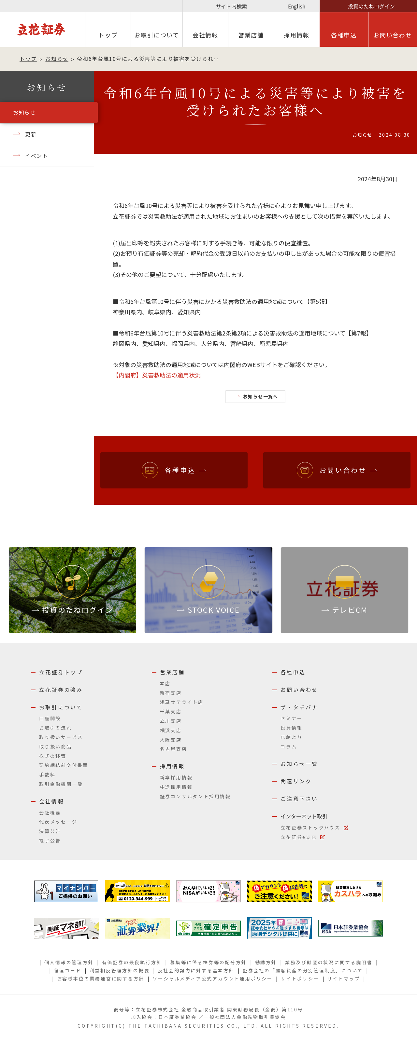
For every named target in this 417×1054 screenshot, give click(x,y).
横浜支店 (171, 730)
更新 (30, 134)
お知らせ (56, 58)
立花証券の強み (61, 689)
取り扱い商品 (55, 746)
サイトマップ (343, 978)
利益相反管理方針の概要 (120, 970)
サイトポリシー (300, 978)
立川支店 (171, 721)
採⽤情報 (296, 35)
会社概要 (50, 812)
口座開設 (50, 718)
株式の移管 (52, 756)
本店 (165, 683)
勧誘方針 (266, 962)
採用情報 (172, 766)
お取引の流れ (55, 727)
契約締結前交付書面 (63, 765)
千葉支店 (171, 711)
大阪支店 (171, 739)
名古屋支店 (173, 749)
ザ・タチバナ (299, 707)
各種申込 (344, 35)
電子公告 (50, 840)
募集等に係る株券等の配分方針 (208, 962)
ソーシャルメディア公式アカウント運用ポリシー (212, 978)
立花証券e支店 (298, 837)
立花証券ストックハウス (310, 827)
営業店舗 (251, 35)
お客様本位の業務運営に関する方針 (101, 978)
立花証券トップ (61, 672)
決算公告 (50, 831)
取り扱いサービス (61, 737)
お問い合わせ (392, 35)
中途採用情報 (176, 787)
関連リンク (296, 781)
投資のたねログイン (371, 6)
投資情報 (291, 727)
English (296, 6)
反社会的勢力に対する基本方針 (196, 970)
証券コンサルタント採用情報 (195, 796)
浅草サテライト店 (182, 702)
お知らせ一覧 (299, 764)
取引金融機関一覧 (61, 784)
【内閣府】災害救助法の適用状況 (157, 375)
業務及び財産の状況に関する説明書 (329, 962)
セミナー (291, 718)
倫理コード (67, 970)
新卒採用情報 (176, 777)
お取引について (156, 35)
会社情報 (205, 35)
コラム (288, 746)
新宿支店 (171, 693)
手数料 (47, 774)
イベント (36, 155)
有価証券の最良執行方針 (132, 962)
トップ (108, 35)
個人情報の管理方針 (68, 962)
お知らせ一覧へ (260, 396)
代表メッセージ (58, 821)
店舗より (291, 737)
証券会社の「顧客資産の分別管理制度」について (303, 970)
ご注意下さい (299, 798)
